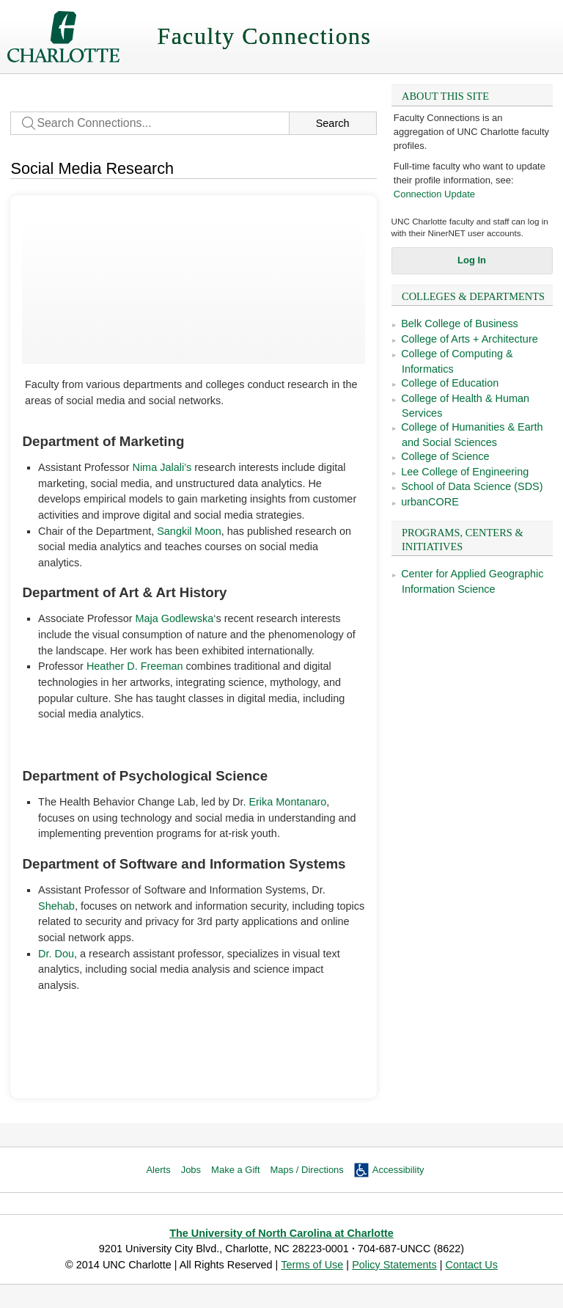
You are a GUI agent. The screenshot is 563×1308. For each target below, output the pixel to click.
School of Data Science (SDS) (471, 486)
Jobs (191, 1169)
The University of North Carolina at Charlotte (281, 1233)
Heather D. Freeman (135, 666)
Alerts (158, 1169)
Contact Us (471, 1265)
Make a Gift (235, 1169)
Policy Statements (394, 1265)
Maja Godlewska (175, 618)
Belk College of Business (459, 323)
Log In (471, 260)
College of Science (445, 456)
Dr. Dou (56, 954)
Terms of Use (312, 1265)
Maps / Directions (307, 1169)
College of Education (449, 383)
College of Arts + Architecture (469, 339)
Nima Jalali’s (161, 467)
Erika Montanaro (287, 802)
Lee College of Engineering (465, 472)
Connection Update (434, 194)
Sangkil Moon (189, 531)
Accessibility (398, 1169)
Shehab (56, 906)
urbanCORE (430, 502)
